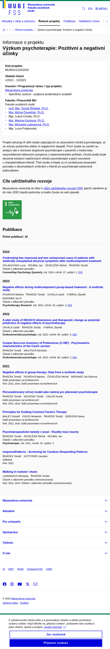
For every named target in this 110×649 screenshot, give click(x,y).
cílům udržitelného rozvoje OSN (63, 188)
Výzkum (8, 542)
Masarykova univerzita (19, 90)
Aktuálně (8, 511)
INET (11, 569)
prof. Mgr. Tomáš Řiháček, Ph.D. (29, 108)
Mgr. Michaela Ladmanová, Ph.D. (29, 124)
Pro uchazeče (11, 521)
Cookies (24, 603)
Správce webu (10, 603)
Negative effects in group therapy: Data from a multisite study (43, 372)
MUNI (20, 569)
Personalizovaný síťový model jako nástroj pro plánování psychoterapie (50, 392)
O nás (6, 553)
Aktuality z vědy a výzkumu (18, 21)
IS (4, 569)
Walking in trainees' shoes (20, 471)
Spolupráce (10, 532)
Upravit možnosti (55, 630)
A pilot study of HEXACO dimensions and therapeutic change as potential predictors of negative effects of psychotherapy (51, 322)
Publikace (69, 21)
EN (90, 8)
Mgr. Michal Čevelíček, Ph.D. (26, 112)
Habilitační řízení (89, 21)
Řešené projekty (49, 21)
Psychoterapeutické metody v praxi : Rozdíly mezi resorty (41, 431)
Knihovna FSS (35, 569)
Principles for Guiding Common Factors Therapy (35, 411)
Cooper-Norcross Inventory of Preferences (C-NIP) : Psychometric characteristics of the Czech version (46, 344)
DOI (80, 272)
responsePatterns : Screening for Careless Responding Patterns (45, 451)
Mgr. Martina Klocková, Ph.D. (27, 120)
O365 (49, 569)
